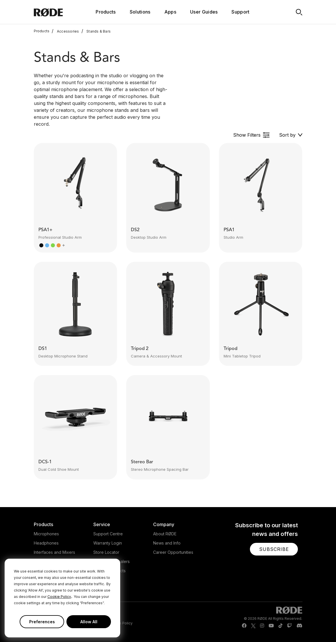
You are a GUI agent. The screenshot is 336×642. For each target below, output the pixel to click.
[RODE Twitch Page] (289, 626)
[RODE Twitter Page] (253, 626)
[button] (251, 134)
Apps (170, 12)
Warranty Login (107, 543)
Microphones (46, 533)
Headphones (46, 543)
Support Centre (108, 533)
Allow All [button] (88, 621)
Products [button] (106, 12)
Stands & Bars (96, 31)
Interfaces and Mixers (54, 552)
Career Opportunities (173, 552)
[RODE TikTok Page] (281, 626)
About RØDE (165, 533)
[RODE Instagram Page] (262, 626)
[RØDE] (56, 11)
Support (240, 12)
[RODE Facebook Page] (244, 626)
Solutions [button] (140, 12)
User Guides (204, 12)
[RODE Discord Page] (299, 626)
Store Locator (106, 552)
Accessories (65, 31)
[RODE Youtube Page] (271, 626)
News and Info (167, 543)
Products (42, 31)
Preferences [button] (42, 621)
